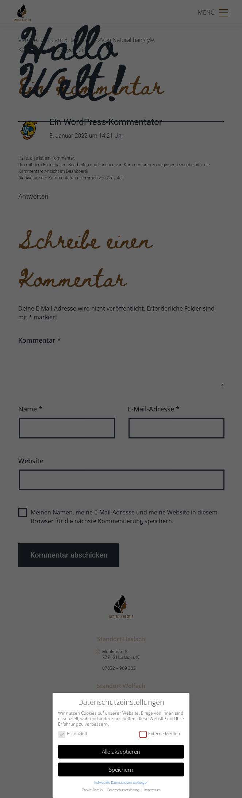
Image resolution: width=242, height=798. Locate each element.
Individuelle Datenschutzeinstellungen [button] (121, 782)
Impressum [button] (152, 789)
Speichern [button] (121, 769)
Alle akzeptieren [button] (121, 751)
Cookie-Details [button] (92, 789)
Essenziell (72, 734)
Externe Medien (159, 734)
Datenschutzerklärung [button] (123, 789)
